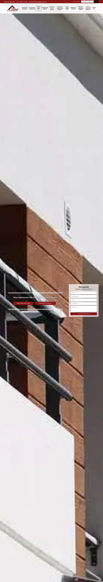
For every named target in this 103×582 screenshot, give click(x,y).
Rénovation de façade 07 (45, 8)
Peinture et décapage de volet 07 (80, 8)
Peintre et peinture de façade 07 (88, 8)
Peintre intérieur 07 (67, 8)
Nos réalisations (23, 303)
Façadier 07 (94, 8)
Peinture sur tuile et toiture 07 (52, 8)
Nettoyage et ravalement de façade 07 (60, 8)
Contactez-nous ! (45, 303)
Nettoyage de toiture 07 (73, 8)
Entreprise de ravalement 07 (32, 8)
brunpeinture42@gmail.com (38, 2)
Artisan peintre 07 (38, 8)
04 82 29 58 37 (9, 2)
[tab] (51, 291)
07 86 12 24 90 (22, 2)
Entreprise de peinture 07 (25, 8)
